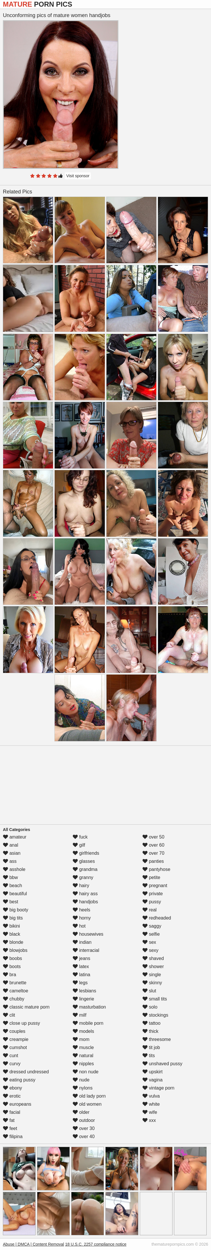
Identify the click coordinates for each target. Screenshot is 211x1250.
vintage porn (158, 1087)
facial (11, 1112)
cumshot (15, 1047)
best (10, 901)
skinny (152, 982)
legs (80, 982)
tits (148, 1055)
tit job (151, 1047)
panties (153, 861)
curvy (12, 1063)
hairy (81, 885)
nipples (83, 1063)
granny (83, 877)
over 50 (153, 836)
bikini (11, 926)
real (149, 909)
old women (87, 1104)
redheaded (156, 917)
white (151, 1104)
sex (149, 942)
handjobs (85, 901)
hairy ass (85, 893)
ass (9, 861)
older (81, 1112)
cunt (10, 1055)
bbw (10, 877)
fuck (80, 836)
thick (150, 1031)
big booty (15, 909)
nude (81, 1079)
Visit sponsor (77, 175)
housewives (88, 934)
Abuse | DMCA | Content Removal (33, 1244)
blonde (13, 942)
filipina (13, 1136)
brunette (14, 982)
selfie (151, 934)
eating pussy (19, 1079)
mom (81, 1039)
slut (149, 990)
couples (14, 1031)
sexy (150, 950)
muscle (83, 1047)
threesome (156, 1039)
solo (149, 1007)
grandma (85, 869)
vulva (151, 1096)
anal (10, 845)
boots (12, 966)
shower (153, 966)
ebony (12, 1087)
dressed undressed (26, 1071)
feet (10, 1128)
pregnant (154, 885)
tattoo (151, 1023)
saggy (151, 926)
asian (12, 853)
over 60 (153, 845)
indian (82, 942)
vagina (152, 1079)
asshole (14, 869)
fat (8, 1120)
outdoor (84, 1120)
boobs (12, 958)
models (83, 1031)
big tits (13, 917)
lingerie (83, 998)
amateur (14, 836)
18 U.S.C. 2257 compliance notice (95, 1244)
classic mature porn (26, 1007)
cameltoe (15, 990)
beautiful (15, 893)
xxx (149, 1120)
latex (81, 966)
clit (9, 1015)
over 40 (84, 1136)
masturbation (89, 1007)
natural (83, 1055)
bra (9, 974)
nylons (83, 1087)
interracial (86, 950)
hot (79, 926)
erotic (12, 1096)
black (11, 934)
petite (151, 877)
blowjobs (15, 950)
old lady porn (89, 1096)
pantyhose (156, 869)
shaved (153, 958)
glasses (84, 861)
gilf (79, 845)
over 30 (84, 1128)
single (151, 974)
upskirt (152, 1071)
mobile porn (88, 1023)
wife (149, 1112)
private (152, 893)
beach (12, 885)
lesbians (84, 990)
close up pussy (21, 1023)
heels (81, 909)
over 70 (153, 853)
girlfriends (86, 853)
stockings (155, 1015)
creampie (15, 1039)
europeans (17, 1104)
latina (81, 974)
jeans (81, 958)
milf (79, 1015)
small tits (154, 998)
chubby (13, 998)
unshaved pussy (162, 1063)
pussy (151, 901)
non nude (85, 1071)
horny (82, 917)
